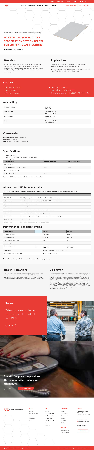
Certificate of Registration (83, 448)
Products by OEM (33, 413)
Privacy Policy (66, 448)
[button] (88, 5)
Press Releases (48, 418)
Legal (73, 448)
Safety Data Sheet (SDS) (28, 275)
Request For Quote (66, 416)
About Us (47, 411)
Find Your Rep (60, 1)
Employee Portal (65, 430)
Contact (63, 411)
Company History (49, 413)
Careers (52, 1)
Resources (47, 425)
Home (5, 32)
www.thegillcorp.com (15, 278)
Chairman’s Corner (49, 420)
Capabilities (32, 418)
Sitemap (58, 448)
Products (31, 411)
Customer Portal (65, 432)
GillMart (31, 420)
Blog (46, 422)
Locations (68, 1)
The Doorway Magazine (51, 416)
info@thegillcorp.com (83, 421)
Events (62, 422)
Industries (31, 416)
